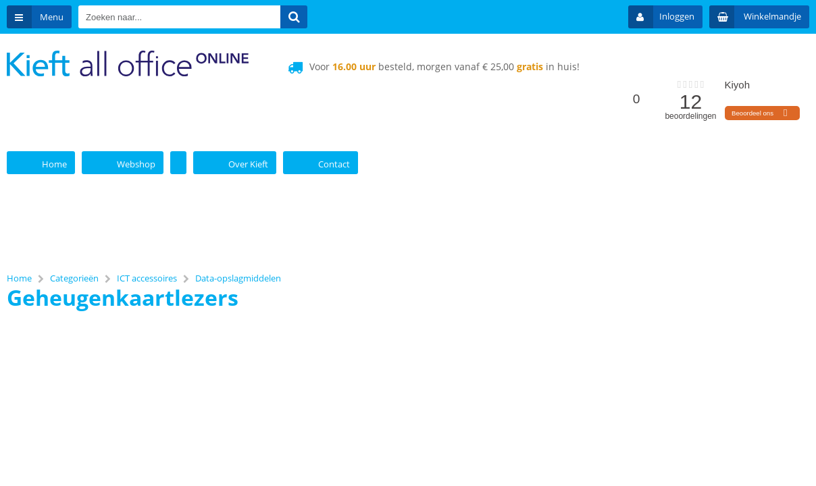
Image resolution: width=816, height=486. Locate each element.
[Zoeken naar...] (293, 16)
